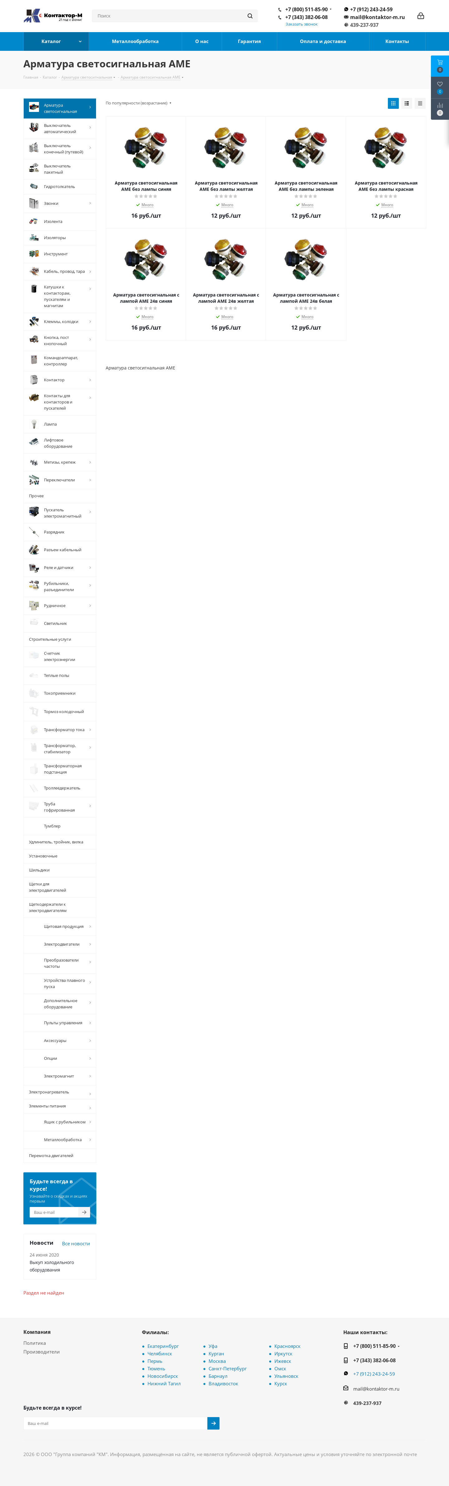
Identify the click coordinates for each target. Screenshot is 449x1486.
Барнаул (218, 1375)
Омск (280, 1367)
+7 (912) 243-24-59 (371, 9)
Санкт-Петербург (228, 1367)
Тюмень (156, 1367)
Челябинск (159, 1352)
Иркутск (283, 1352)
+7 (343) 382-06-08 (306, 17)
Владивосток (223, 1382)
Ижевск (282, 1360)
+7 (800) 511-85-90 (306, 9)
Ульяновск (286, 1375)
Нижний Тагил (164, 1382)
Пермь (154, 1360)
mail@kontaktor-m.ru (377, 17)
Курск (280, 1382)
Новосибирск (162, 1375)
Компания (37, 1331)
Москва (217, 1360)
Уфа (213, 1345)
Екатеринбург (163, 1345)
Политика (34, 1342)
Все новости (76, 1242)
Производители (41, 1351)
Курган (216, 1352)
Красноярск (287, 1345)
